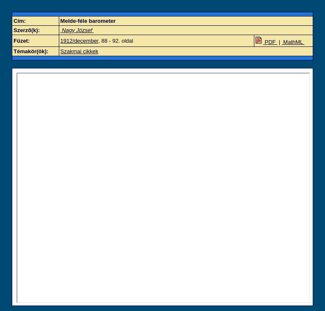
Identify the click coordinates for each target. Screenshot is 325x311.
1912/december (80, 41)
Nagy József (77, 30)
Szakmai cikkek (80, 51)
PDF (266, 42)
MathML (293, 42)
